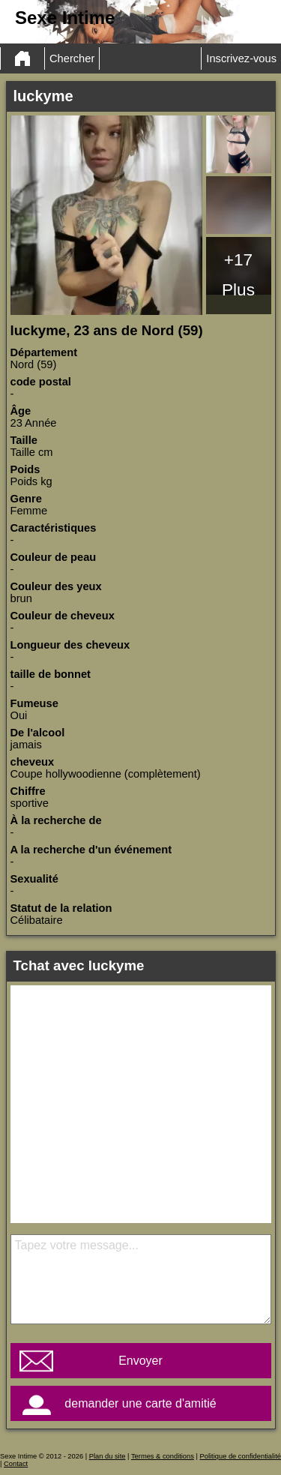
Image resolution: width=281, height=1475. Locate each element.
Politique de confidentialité (240, 1456)
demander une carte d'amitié (140, 1403)
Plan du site (107, 1456)
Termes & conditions (162, 1456)
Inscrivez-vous (241, 58)
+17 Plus (238, 274)
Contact (16, 1464)
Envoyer (140, 1360)
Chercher (71, 58)
